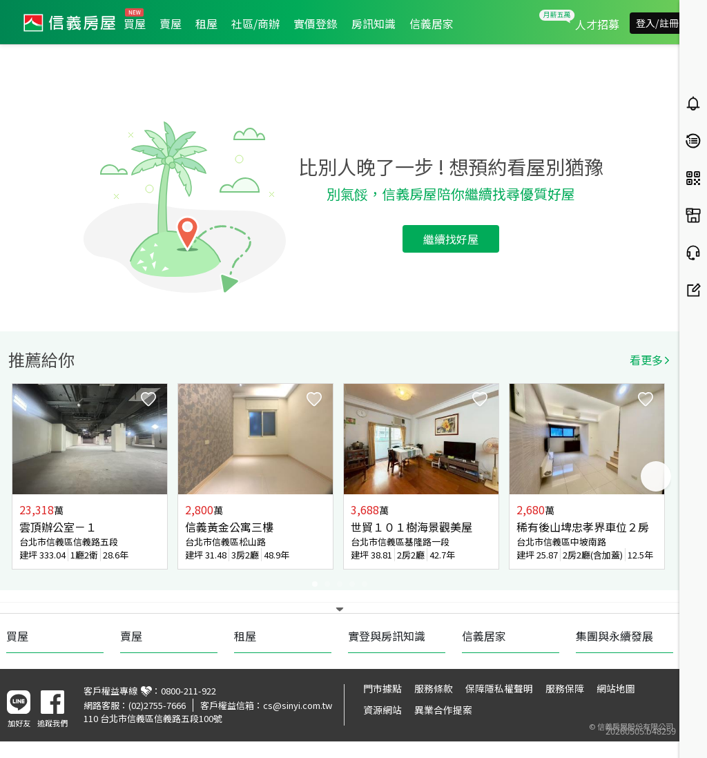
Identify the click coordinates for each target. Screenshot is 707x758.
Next (656, 476)
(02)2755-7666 (157, 705)
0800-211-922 (188, 690)
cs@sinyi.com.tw (297, 705)
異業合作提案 (443, 710)
